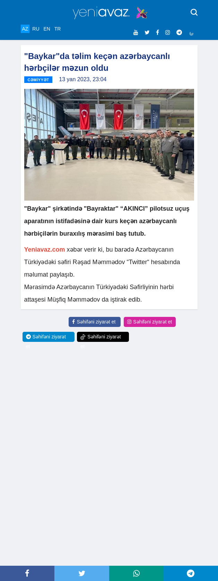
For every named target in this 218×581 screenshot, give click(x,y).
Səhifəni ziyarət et (93, 322)
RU (35, 29)
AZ (25, 29)
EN (46, 29)
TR (57, 29)
